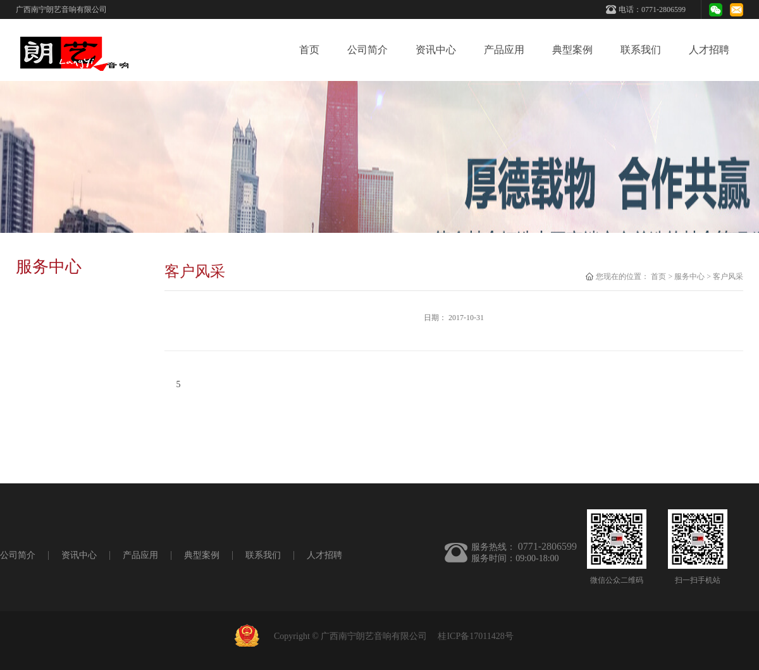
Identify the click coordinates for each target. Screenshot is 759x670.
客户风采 (728, 276)
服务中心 (689, 276)
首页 (309, 49)
